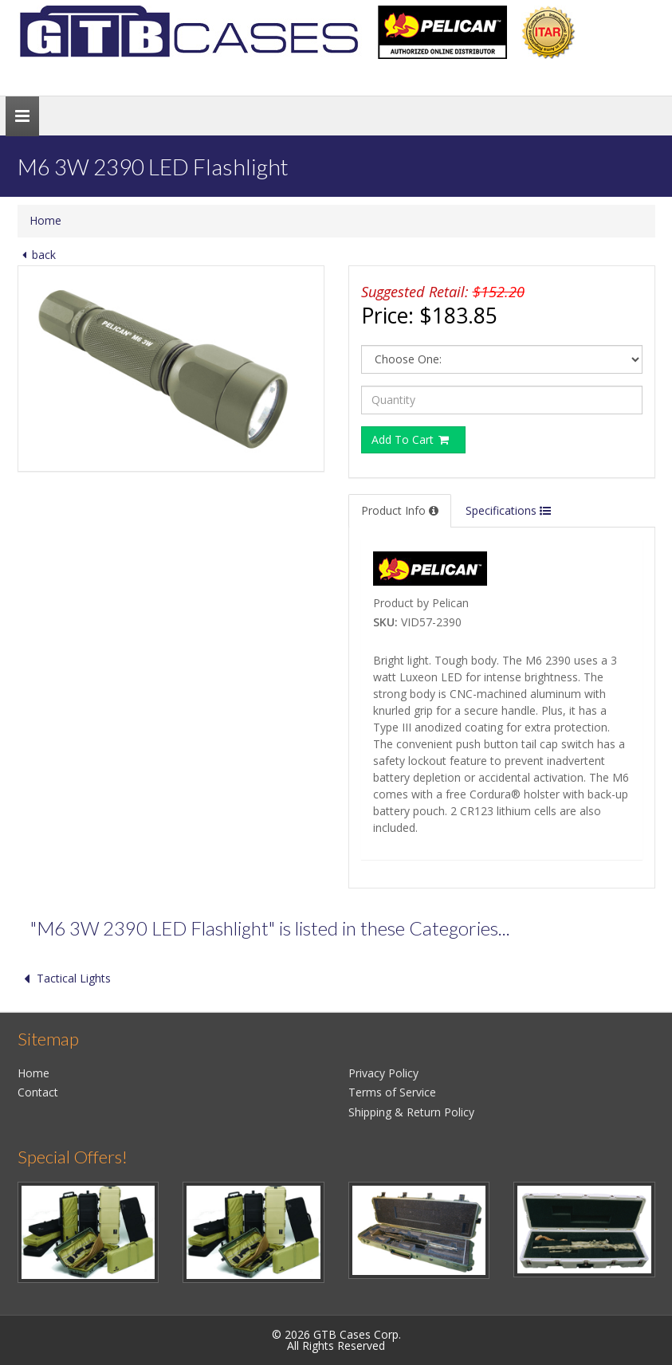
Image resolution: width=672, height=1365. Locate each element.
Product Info (399, 510)
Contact (38, 1092)
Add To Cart (411, 439)
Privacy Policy (383, 1073)
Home (45, 220)
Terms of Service (392, 1092)
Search (620, 74)
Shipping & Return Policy (411, 1112)
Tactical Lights (64, 978)
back (37, 254)
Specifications (508, 510)
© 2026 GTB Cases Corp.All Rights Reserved (336, 1340)
